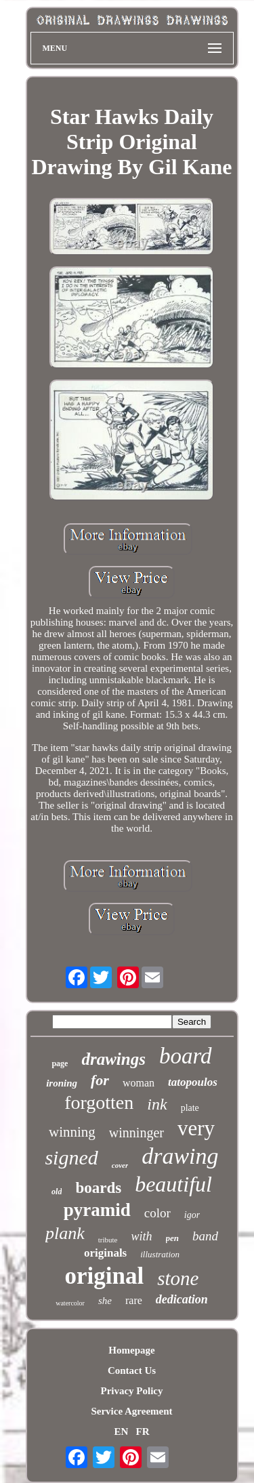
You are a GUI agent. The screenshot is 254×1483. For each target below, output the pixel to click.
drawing (180, 1156)
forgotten (98, 1102)
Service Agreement (131, 1411)
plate (190, 1108)
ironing (61, 1083)
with (141, 1236)
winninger (136, 1132)
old (56, 1191)
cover (120, 1165)
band (205, 1236)
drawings (113, 1059)
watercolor (70, 1303)
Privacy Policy (131, 1390)
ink (157, 1104)
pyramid (97, 1210)
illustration (159, 1254)
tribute (108, 1240)
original (104, 1276)
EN (121, 1431)
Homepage (131, 1350)
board (185, 1056)
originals (105, 1252)
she (105, 1300)
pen (172, 1238)
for (100, 1080)
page (59, 1063)
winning (72, 1132)
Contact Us (132, 1370)
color (157, 1213)
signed (71, 1157)
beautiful (173, 1184)
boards (98, 1187)
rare (133, 1300)
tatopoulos (192, 1082)
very (196, 1128)
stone (177, 1278)
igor (192, 1215)
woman (138, 1083)
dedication (182, 1299)
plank (65, 1233)
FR (143, 1431)
